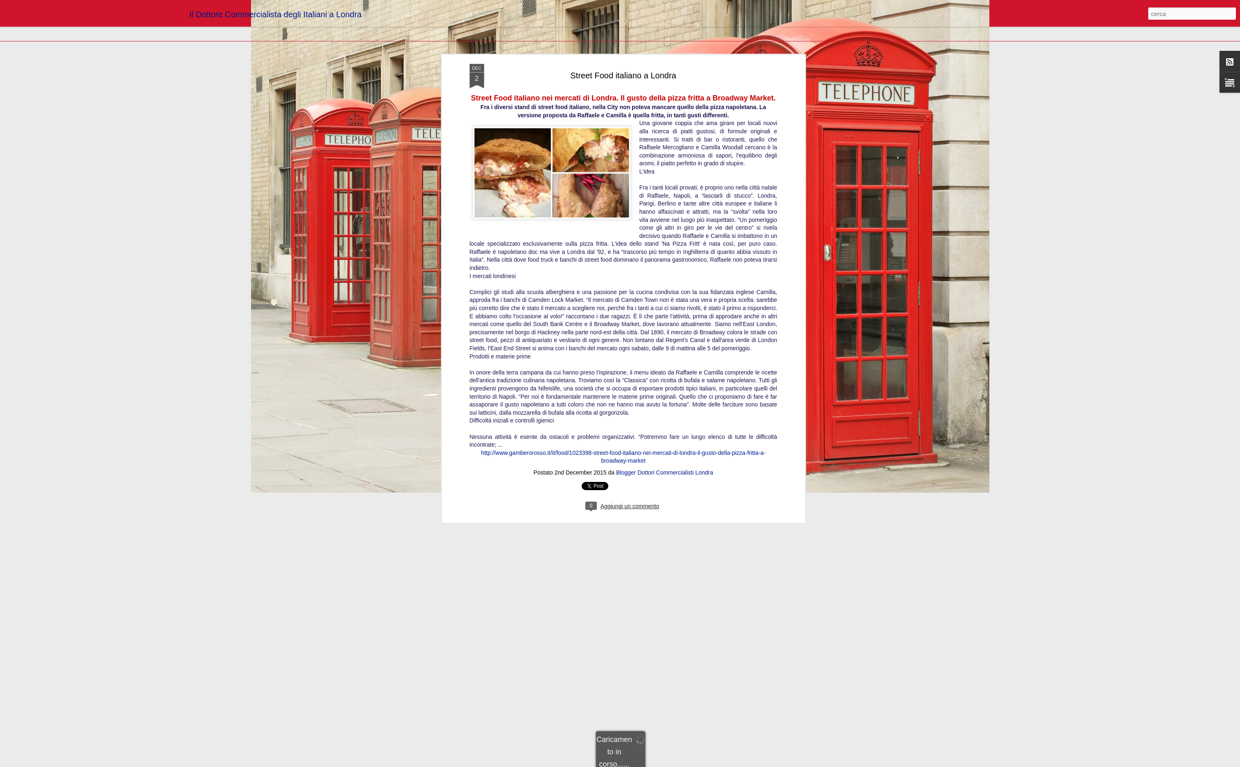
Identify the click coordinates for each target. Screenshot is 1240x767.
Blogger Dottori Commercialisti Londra (664, 125)
